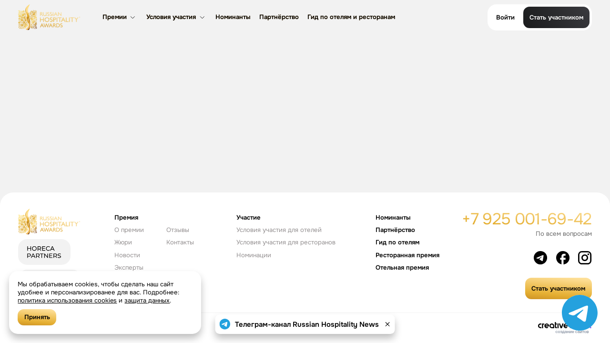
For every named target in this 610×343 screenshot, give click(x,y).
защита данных (147, 300)
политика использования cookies (67, 300)
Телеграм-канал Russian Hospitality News (307, 324)
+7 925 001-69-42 (526, 219)
